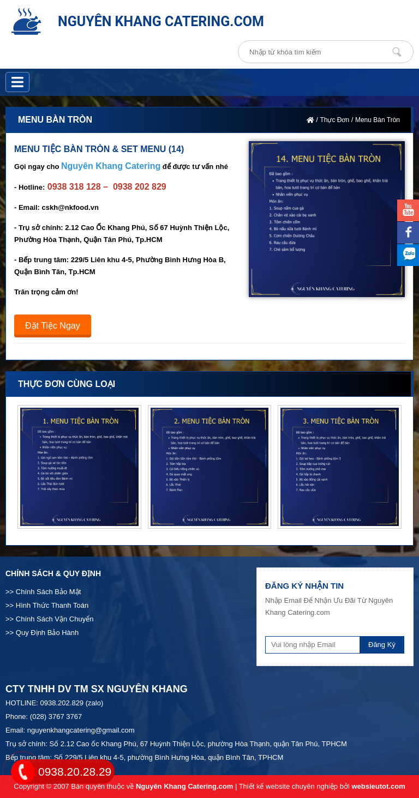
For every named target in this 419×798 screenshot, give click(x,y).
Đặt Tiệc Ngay (52, 325)
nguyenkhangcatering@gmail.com (81, 730)
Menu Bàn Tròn (377, 120)
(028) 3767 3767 (56, 716)
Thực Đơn (334, 120)
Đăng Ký (382, 644)
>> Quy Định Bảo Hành (42, 632)
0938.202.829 (62, 703)
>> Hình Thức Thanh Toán (46, 605)
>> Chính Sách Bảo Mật (43, 592)
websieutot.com (378, 786)
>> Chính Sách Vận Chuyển (49, 619)
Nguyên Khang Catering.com (184, 786)
